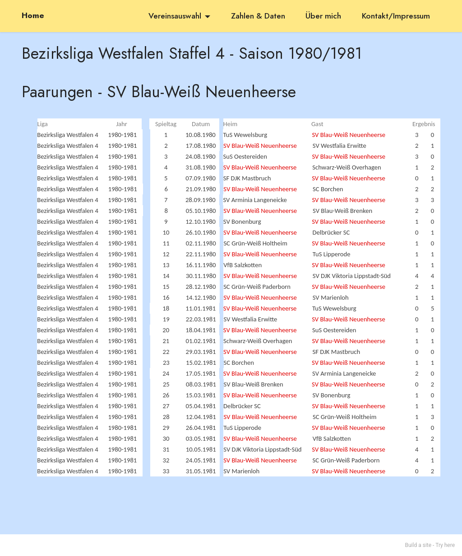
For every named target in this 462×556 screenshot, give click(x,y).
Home (33, 16)
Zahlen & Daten (258, 16)
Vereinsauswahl (174, 16)
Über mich (323, 16)
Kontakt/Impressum (396, 16)
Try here (445, 545)
